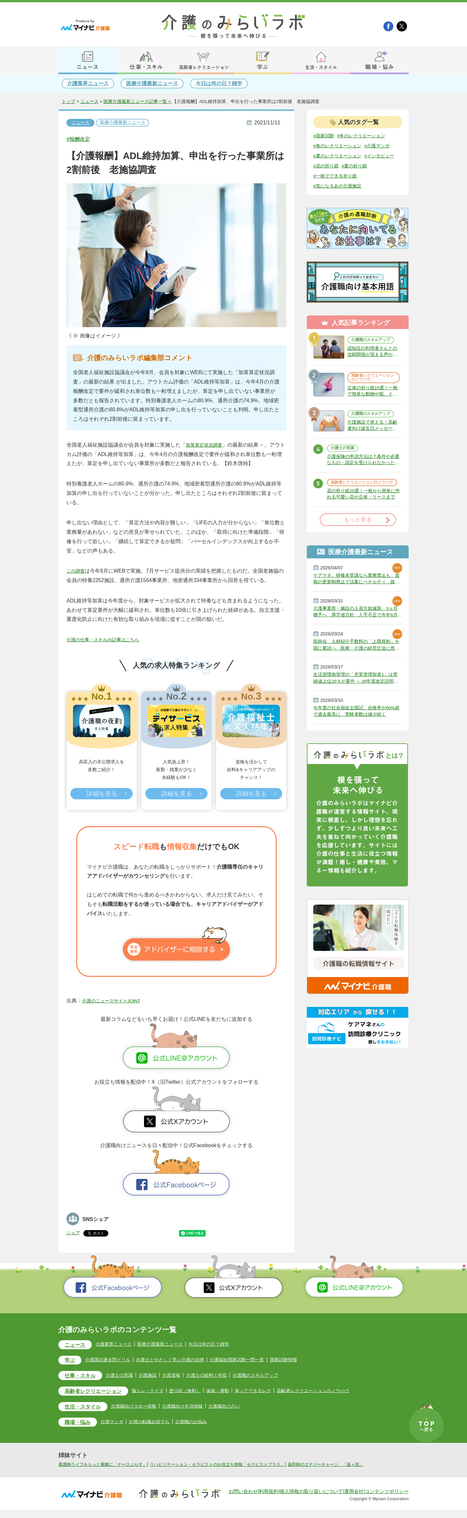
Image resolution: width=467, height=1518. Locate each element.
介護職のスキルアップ (371, 353)
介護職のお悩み (206, 1423)
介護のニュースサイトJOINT (115, 1000)
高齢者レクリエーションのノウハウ (371, 395)
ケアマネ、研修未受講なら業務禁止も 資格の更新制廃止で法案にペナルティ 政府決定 (357, 618)
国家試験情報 (308, 1360)
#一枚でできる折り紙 (370, 187)
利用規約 (268, 1499)
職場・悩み (80, 1424)
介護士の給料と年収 (221, 1375)
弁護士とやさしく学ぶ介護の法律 (183, 1360)
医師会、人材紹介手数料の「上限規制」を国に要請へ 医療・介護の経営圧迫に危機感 (357, 688)
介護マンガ (119, 1423)
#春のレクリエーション (340, 146)
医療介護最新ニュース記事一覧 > (137, 101)
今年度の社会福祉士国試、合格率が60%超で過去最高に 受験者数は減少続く (357, 759)
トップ (68, 101)
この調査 (76, 571)
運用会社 (354, 1499)
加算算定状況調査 (206, 445)
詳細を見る (101, 794)
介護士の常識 (344, 476)
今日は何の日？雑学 (219, 83)
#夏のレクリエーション (340, 166)
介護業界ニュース (88, 83)
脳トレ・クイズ (161, 1391)
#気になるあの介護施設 (340, 197)
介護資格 (183, 1375)
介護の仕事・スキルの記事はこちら (108, 640)
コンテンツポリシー (387, 1499)
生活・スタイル (86, 1408)
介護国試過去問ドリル (113, 1360)
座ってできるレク (276, 1391)
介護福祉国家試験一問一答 (257, 1360)
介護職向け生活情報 (198, 1407)
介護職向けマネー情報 (144, 1407)
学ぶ (71, 1360)
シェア (74, 1232)
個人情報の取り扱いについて (311, 1499)
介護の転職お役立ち (160, 1423)
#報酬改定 (80, 139)
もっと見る (358, 557)
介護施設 (158, 1375)
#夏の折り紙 (327, 187)
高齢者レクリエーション (99, 1392)
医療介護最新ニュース (152, 83)
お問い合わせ (243, 1499)
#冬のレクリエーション (367, 136)
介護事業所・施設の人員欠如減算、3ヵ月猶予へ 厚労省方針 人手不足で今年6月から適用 (357, 653)
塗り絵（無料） (202, 1391)
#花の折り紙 (365, 177)
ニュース (89, 101)
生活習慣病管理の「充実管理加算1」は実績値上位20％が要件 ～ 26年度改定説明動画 (356, 724)
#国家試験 (325, 136)
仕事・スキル (83, 1376)
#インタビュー (330, 177)
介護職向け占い (244, 1407)
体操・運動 (238, 1391)
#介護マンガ (327, 156)
